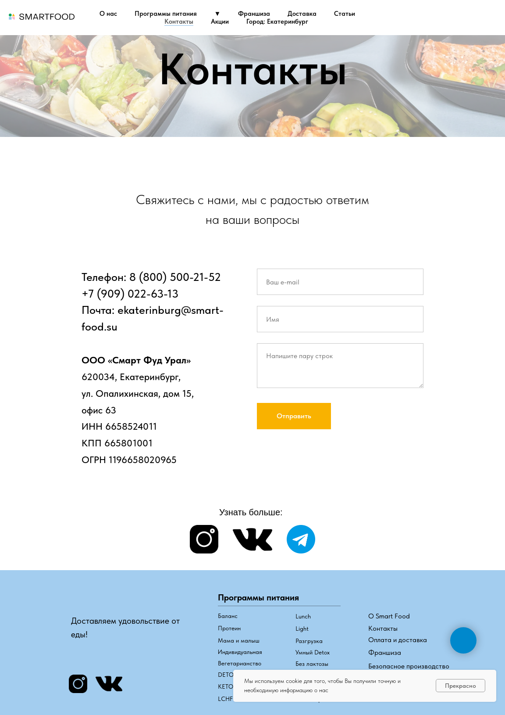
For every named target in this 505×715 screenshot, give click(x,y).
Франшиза (254, 14)
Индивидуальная (240, 651)
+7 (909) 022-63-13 (130, 293)
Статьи (344, 14)
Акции (220, 21)
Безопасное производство (408, 666)
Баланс (228, 615)
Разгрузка (309, 640)
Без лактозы (311, 663)
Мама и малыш (239, 640)
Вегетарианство (239, 663)
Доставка (302, 14)
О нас (108, 14)
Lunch (303, 616)
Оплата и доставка (397, 640)
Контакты (178, 21)
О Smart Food (389, 616)
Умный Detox (312, 652)
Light (302, 628)
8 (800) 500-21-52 (175, 277)
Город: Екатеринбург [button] (277, 21)
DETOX (227, 674)
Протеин (229, 628)
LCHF (225, 698)
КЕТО (225, 686)
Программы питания (166, 14)
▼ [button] (217, 14)
